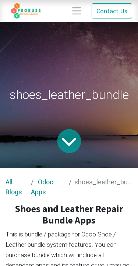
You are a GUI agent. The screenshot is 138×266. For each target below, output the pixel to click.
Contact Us (111, 11)
